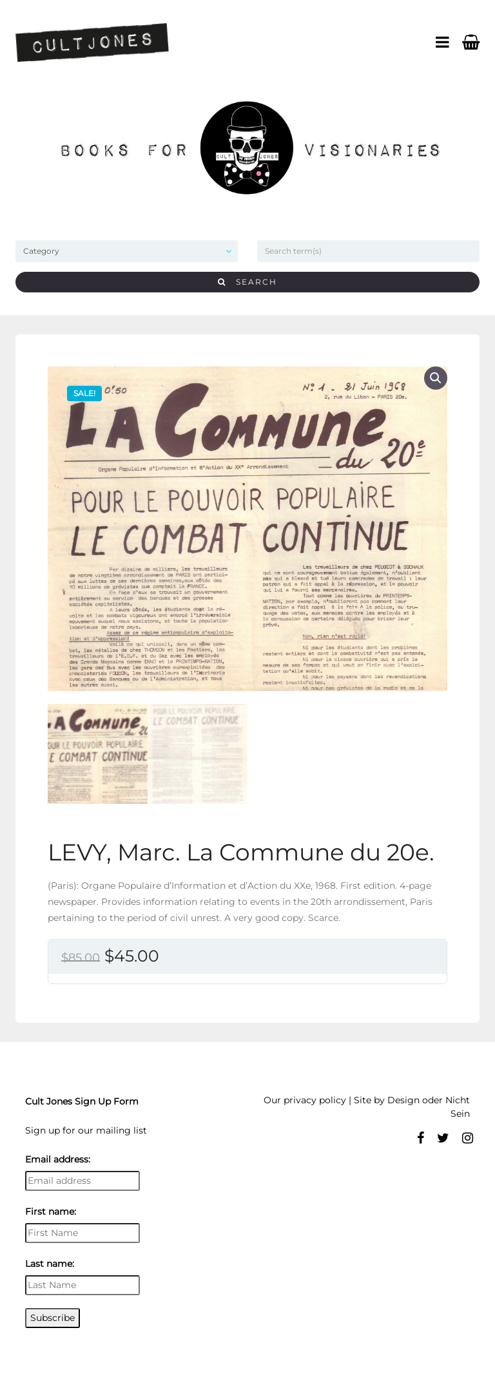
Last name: (49, 1263)
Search (247, 282)
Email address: (57, 1159)
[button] (435, 378)
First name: (50, 1211)
